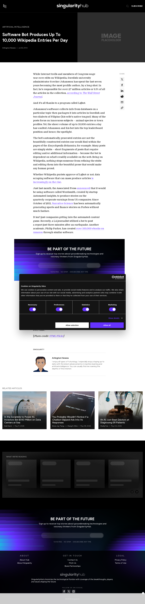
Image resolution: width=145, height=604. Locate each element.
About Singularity (24, 563)
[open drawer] (4, 6)
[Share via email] (122, 102)
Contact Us (73, 560)
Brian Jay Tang (58, 426)
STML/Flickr (56, 336)
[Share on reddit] (122, 96)
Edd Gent (8, 426)
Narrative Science (62, 203)
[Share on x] (122, 79)
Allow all (107, 325)
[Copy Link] (122, 107)
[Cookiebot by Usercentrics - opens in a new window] (113, 277)
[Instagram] (73, 591)
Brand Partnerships (73, 566)
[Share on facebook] (122, 85)
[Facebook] (64, 591)
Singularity (38, 349)
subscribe (137, 6)
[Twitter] (69, 591)
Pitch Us (72, 563)
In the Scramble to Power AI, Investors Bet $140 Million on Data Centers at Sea (22, 419)
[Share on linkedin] (122, 90)
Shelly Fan (104, 426)
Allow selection (72, 325)
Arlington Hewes (9, 48)
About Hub (24, 560)
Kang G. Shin (73, 426)
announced (83, 188)
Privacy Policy (120, 560)
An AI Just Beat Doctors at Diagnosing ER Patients (114, 421)
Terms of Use (120, 563)
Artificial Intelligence (15, 27)
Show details (113, 318)
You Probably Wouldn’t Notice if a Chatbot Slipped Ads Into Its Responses (70, 419)
